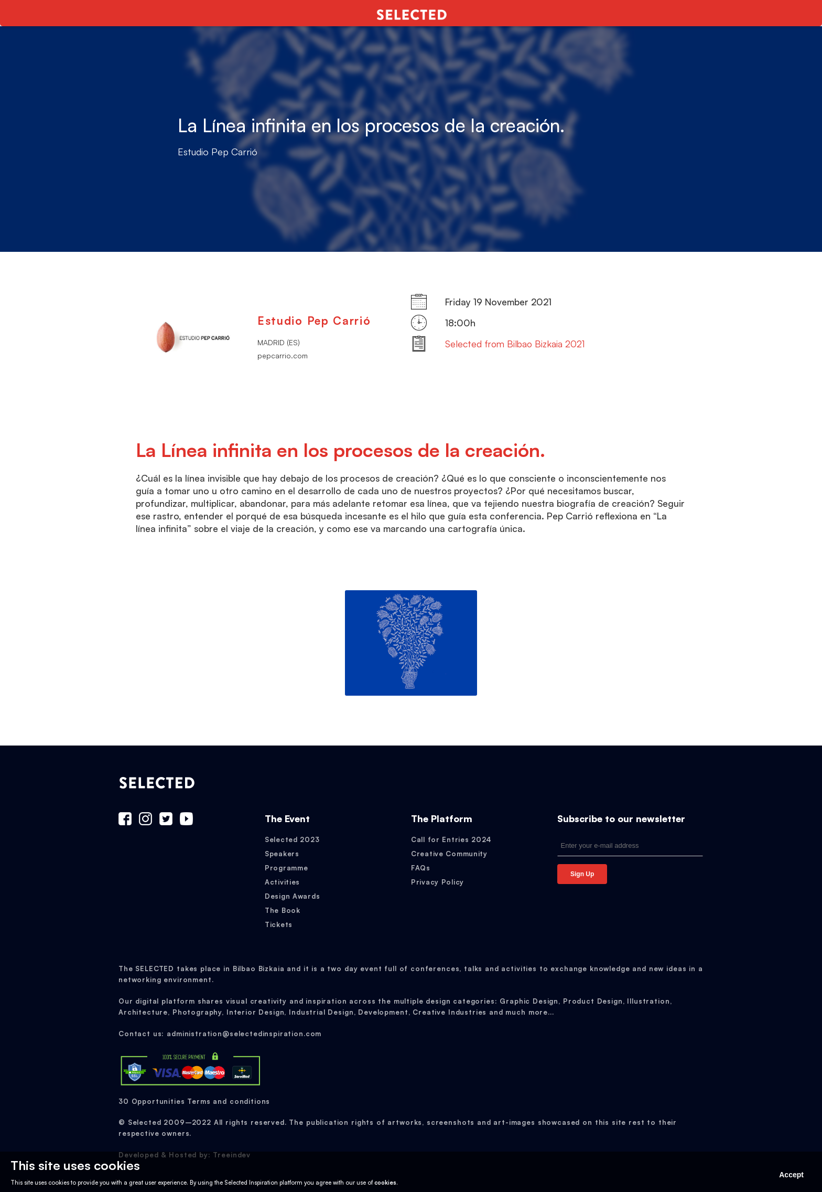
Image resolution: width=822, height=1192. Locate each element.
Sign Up (582, 874)
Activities (282, 882)
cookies (385, 1182)
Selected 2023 (292, 839)
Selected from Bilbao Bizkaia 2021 (515, 343)
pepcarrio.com (282, 355)
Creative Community (449, 853)
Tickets (279, 924)
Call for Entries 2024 (451, 839)
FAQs (420, 868)
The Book (282, 910)
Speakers (282, 853)
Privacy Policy (437, 882)
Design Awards (292, 896)
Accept (791, 1174)
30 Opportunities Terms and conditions (194, 1101)
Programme (286, 868)
